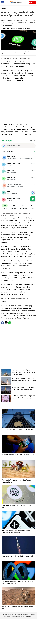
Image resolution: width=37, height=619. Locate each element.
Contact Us (14, 616)
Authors (21, 616)
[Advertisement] (18, 102)
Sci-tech (3, 8)
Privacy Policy (29, 616)
